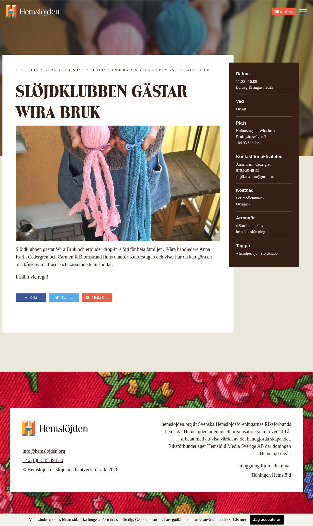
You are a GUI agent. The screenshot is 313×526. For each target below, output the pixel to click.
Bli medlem (283, 12)
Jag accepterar (267, 519)
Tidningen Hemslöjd (271, 475)
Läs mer (239, 519)
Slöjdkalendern (110, 70)
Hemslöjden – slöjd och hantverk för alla (33, 12)
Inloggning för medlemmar (264, 465)
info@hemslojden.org (43, 451)
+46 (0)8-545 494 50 (42, 460)
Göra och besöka (64, 70)
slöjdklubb (269, 253)
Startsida (27, 70)
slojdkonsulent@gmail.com (256, 177)
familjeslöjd (248, 253)
